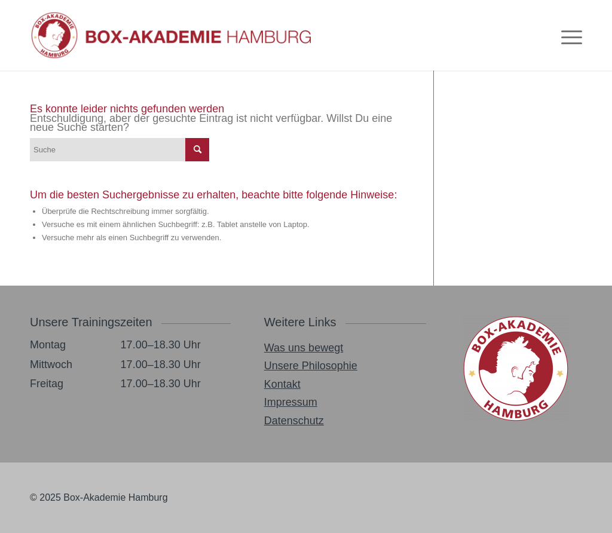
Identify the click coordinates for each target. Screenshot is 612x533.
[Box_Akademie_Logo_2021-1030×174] (175, 35)
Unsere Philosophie (310, 366)
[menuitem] (567, 35)
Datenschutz (294, 421)
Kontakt (282, 384)
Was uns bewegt (303, 348)
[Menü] (567, 35)
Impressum (290, 402)
